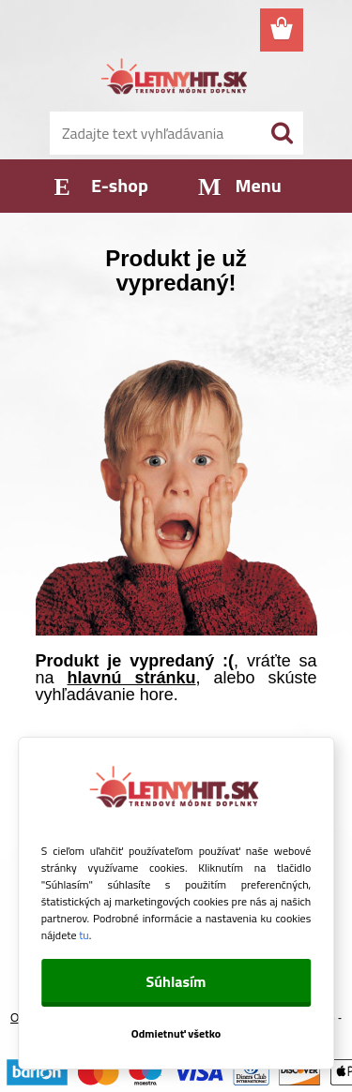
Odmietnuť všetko (176, 1033)
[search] (281, 133)
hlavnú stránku (132, 677)
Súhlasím (175, 981)
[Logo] (176, 79)
